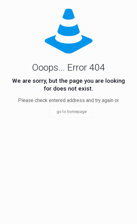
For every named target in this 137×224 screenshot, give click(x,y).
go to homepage (72, 111)
